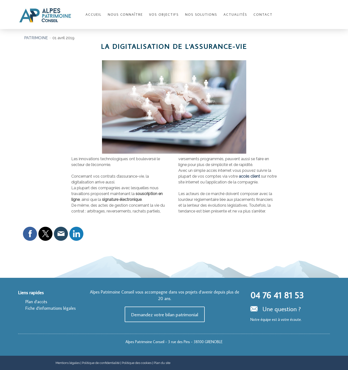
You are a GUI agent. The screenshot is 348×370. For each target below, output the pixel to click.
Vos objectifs (164, 14)
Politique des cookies (137, 363)
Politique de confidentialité (101, 363)
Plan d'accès (36, 301)
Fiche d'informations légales (50, 308)
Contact (263, 14)
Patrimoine (36, 38)
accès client (249, 176)
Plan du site (162, 363)
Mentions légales (68, 363)
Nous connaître (125, 14)
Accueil (94, 14)
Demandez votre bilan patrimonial (164, 314)
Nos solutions (201, 14)
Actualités (235, 14)
